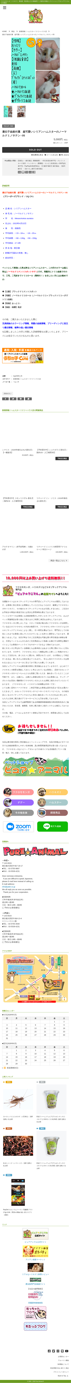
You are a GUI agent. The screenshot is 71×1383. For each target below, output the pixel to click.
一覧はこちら (59, 560)
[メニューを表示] (4, 7)
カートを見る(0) (52, 155)
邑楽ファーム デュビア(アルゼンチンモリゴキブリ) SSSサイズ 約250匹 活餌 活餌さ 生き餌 (51, 1118)
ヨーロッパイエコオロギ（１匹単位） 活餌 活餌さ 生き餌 (18, 1117)
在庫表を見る (38, 155)
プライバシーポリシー (61, 1372)
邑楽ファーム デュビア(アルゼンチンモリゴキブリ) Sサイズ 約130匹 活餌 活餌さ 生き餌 (51, 1165)
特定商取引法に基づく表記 (59, 1368)
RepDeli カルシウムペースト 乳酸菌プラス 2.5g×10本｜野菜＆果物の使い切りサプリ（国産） (18, 1212)
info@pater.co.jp (8, 886)
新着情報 (22, 31)
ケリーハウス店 (41, 31)
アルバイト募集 (63, 1361)
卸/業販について (63, 1364)
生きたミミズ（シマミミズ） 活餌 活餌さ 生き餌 (17, 1164)
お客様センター (63, 1357)
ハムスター (31, 31)
